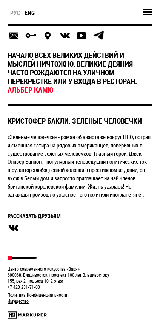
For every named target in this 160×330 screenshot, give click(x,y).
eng (30, 13)
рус (15, 13)
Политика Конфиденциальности (37, 295)
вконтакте (13, 228)
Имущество (18, 301)
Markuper (27, 315)
